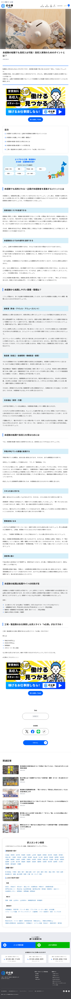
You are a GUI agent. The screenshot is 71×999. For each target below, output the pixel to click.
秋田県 (29, 855)
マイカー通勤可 (18, 921)
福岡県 (39, 862)
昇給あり (13, 887)
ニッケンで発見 (55, 984)
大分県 (61, 862)
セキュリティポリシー (23, 991)
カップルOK (57, 912)
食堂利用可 (53, 923)
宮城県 (23, 855)
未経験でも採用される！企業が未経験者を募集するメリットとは (27, 133)
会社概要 (36, 973)
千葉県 (14, 857)
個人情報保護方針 (4, 991)
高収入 (7, 887)
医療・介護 (27, 874)
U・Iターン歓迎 (43, 909)
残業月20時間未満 (10, 923)
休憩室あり (29, 923)
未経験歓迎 (8, 909)
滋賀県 (39, 859)
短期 (6, 900)
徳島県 (23, 862)
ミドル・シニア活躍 (11, 912)
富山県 (35, 857)
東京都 (61, 855)
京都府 (29, 859)
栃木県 (50, 855)
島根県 (7, 862)
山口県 (13, 862)
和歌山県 (45, 859)
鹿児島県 (13, 864)
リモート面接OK (44, 912)
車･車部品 (8, 872)
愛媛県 (29, 862)
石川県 (40, 857)
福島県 (39, 855)
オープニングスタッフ (24, 912)
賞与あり (19, 887)
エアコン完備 (38, 923)
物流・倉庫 (60, 872)
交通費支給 (34, 887)
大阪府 (18, 859)
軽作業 (60, 923)
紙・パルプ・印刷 (37, 874)
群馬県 (45, 855)
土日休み (16, 900)
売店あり (45, 923)
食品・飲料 (52, 872)
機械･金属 (28, 872)
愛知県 (51, 857)
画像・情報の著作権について (39, 991)
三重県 (7, 859)
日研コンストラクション (57, 981)
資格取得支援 (49, 887)
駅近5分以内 (8, 921)
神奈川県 (7, 857)
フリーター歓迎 (24, 909)
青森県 (13, 855)
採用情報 (36, 977)
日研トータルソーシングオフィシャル (59, 983)
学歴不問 (15, 909)
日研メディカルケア (56, 977)
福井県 (46, 857)
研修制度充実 (28, 921)
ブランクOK (33, 909)
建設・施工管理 (17, 874)
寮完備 (44, 889)
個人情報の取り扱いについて (13, 991)
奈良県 (34, 859)
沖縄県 (19, 864)
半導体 (14, 872)
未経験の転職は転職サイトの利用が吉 (18, 145)
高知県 (34, 862)
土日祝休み (23, 900)
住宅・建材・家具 (42, 872)
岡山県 (57, 859)
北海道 (7, 855)
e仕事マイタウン (56, 973)
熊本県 (50, 862)
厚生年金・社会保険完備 (24, 889)
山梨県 (24, 857)
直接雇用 (39, 900)
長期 (10, 900)
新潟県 (30, 857)
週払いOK (27, 887)
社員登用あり (21, 923)
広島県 (51, 859)
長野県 (57, 857)
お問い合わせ (37, 979)
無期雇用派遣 (32, 900)
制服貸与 (49, 889)
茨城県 (55, 855)
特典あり (41, 887)
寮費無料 (19, 891)
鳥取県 (62, 859)
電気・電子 (21, 872)
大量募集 (35, 912)
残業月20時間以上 (48, 921)
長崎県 (55, 862)
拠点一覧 (36, 975)
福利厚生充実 (36, 889)
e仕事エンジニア (56, 975)
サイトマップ (31, 991)
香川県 (18, 862)
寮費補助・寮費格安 (29, 891)
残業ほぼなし (37, 921)
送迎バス (56, 889)
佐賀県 (45, 862)
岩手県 (18, 855)
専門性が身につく (10, 889)
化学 (34, 872)
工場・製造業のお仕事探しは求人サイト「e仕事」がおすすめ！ (26, 149)
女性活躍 (51, 909)
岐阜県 (62, 857)
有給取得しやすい (10, 891)
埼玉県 (19, 857)
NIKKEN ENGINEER (56, 979)
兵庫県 (23, 859)
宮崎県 (7, 864)
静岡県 (13, 859)
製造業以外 (8, 874)
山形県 (34, 855)
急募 (51, 912)
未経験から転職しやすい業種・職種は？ (19, 137)
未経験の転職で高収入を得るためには (18, 141)
